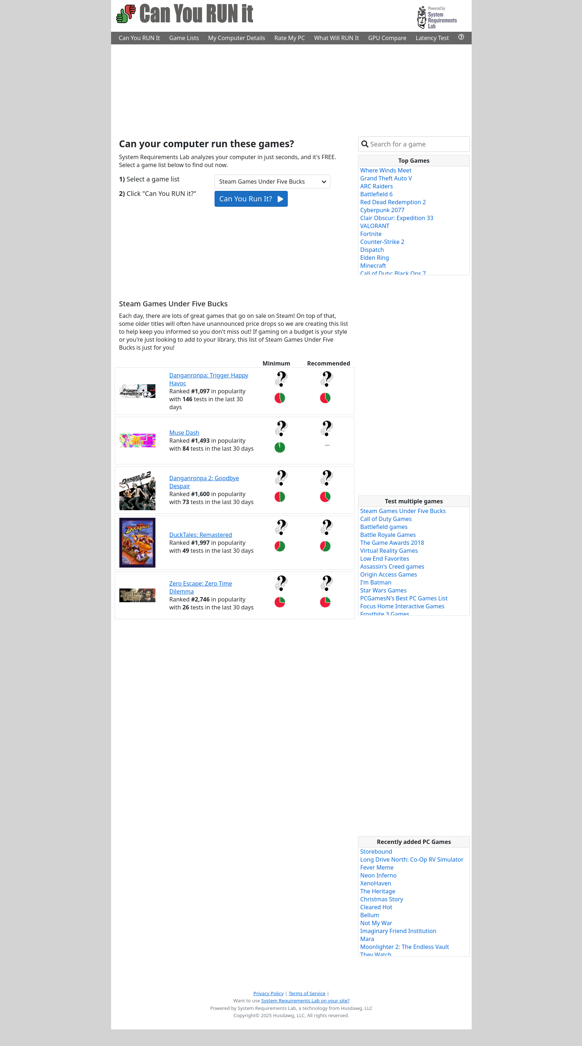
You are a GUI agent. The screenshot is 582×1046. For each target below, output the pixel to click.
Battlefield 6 (376, 194)
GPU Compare (387, 38)
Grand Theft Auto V (386, 178)
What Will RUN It (336, 38)
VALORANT (374, 226)
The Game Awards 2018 (392, 543)
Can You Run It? (251, 198)
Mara (367, 939)
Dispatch (372, 250)
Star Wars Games (383, 590)
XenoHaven (375, 883)
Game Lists (184, 38)
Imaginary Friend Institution (398, 931)
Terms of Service (307, 993)
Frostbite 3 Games (384, 614)
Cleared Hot (376, 907)
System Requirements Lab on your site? (305, 1000)
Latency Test (432, 38)
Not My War (376, 923)
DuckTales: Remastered (200, 535)
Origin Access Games (388, 574)
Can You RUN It (139, 38)
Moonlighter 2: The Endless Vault (404, 947)
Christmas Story (381, 899)
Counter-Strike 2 (382, 242)
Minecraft (373, 266)
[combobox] (418, 144)
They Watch (376, 955)
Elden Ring (374, 258)
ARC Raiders (376, 186)
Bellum (369, 915)
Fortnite (371, 234)
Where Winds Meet (385, 170)
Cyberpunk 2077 (382, 210)
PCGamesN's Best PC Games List (403, 598)
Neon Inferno (378, 875)
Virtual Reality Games (389, 551)
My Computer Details (236, 38)
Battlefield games (383, 527)
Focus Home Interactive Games (402, 606)
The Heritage (377, 891)
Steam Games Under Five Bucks (403, 511)
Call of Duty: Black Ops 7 (393, 273)
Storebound (376, 851)
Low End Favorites (384, 559)
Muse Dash (184, 433)
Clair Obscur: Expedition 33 (396, 218)
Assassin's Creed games (392, 566)
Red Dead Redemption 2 (393, 202)
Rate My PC (289, 38)
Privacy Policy (268, 993)
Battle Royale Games (388, 535)
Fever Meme (376, 867)
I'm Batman (376, 582)
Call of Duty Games (386, 519)
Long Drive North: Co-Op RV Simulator (411, 859)
